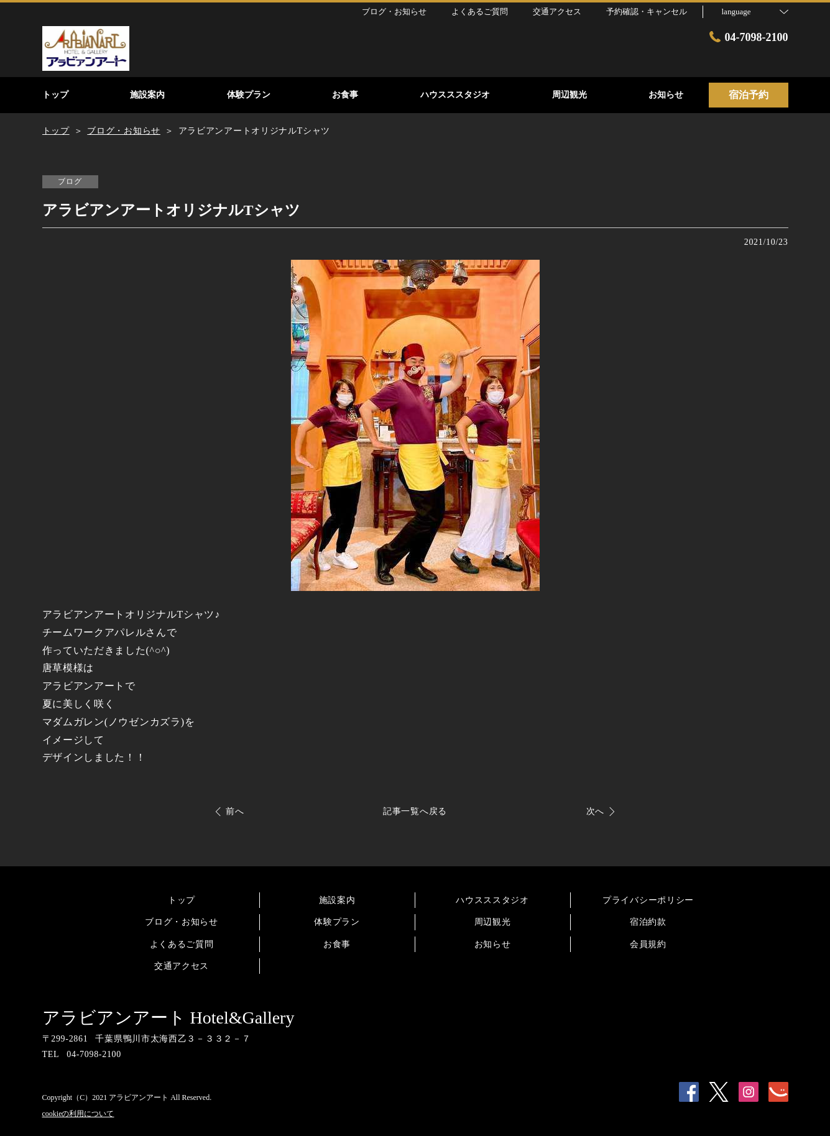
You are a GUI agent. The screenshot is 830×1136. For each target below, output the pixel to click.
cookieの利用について (78, 1113)
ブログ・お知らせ (181, 922)
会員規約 (648, 944)
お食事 (337, 944)
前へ (235, 811)
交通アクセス (181, 966)
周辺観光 (492, 922)
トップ (181, 900)
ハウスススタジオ (492, 900)
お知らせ (492, 944)
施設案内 (337, 900)
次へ (595, 811)
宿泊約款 (648, 922)
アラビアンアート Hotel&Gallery (168, 1017)
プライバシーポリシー (648, 900)
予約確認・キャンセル (646, 11)
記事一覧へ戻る (415, 811)
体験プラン (337, 922)
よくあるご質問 (182, 944)
